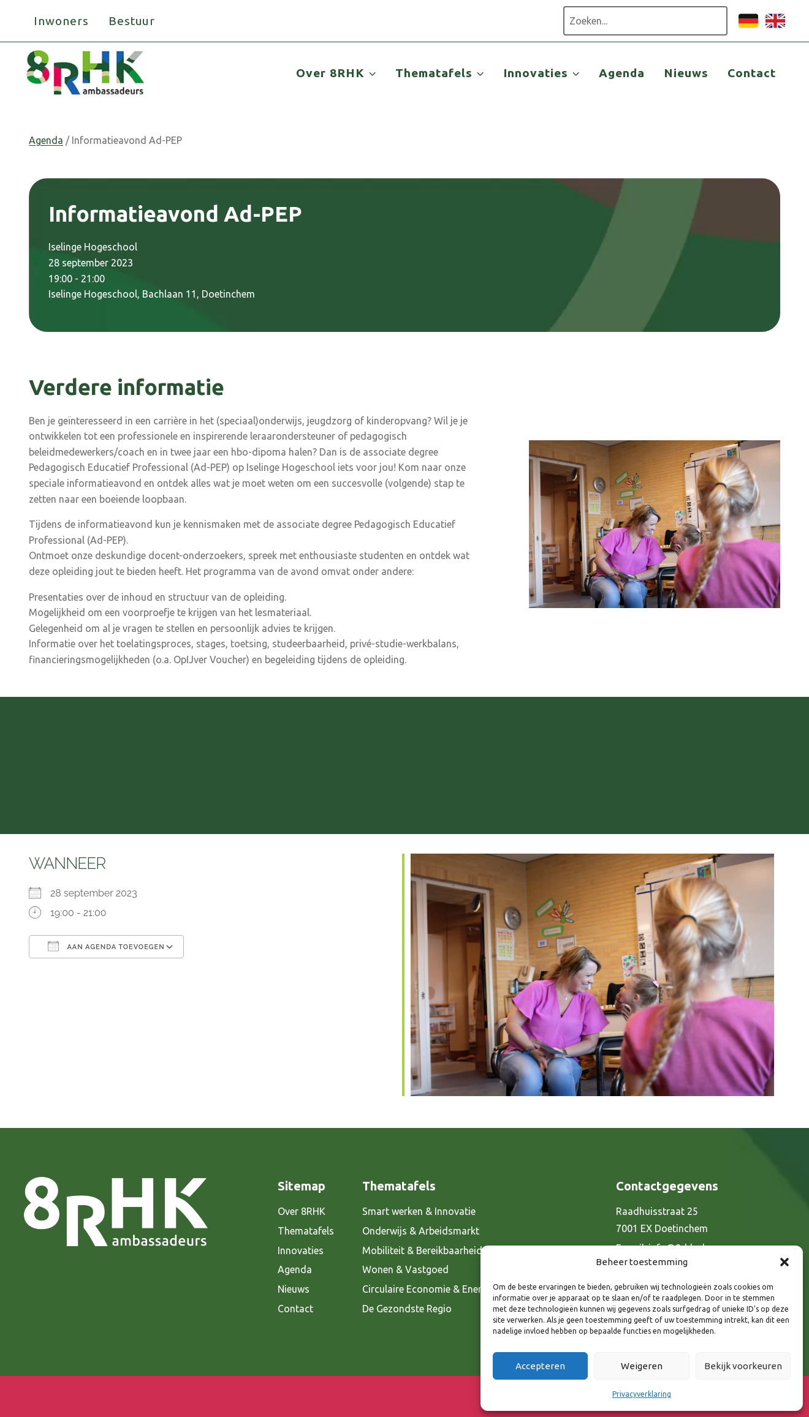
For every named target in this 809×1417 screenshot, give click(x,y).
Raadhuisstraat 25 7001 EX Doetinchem (662, 1220)
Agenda (622, 73)
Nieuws (686, 73)
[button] (784, 1262)
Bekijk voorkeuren (743, 1366)
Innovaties (301, 1250)
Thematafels (306, 1230)
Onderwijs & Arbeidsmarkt (420, 1230)
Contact (751, 73)
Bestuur (132, 21)
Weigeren (642, 1366)
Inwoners (61, 21)
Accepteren (540, 1366)
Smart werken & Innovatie (419, 1211)
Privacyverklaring (641, 1394)
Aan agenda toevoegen (106, 946)
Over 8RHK (301, 1211)
